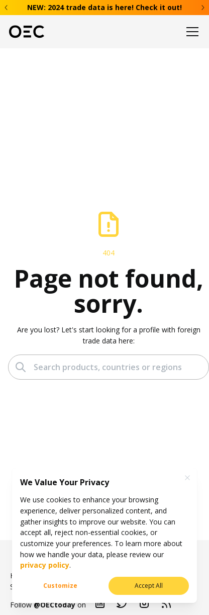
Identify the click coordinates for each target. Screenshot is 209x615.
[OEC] (26, 31)
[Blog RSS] (166, 604)
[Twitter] (122, 604)
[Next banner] (202, 7)
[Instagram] (144, 604)
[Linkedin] (100, 604)
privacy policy (44, 565)
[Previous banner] (6, 7)
